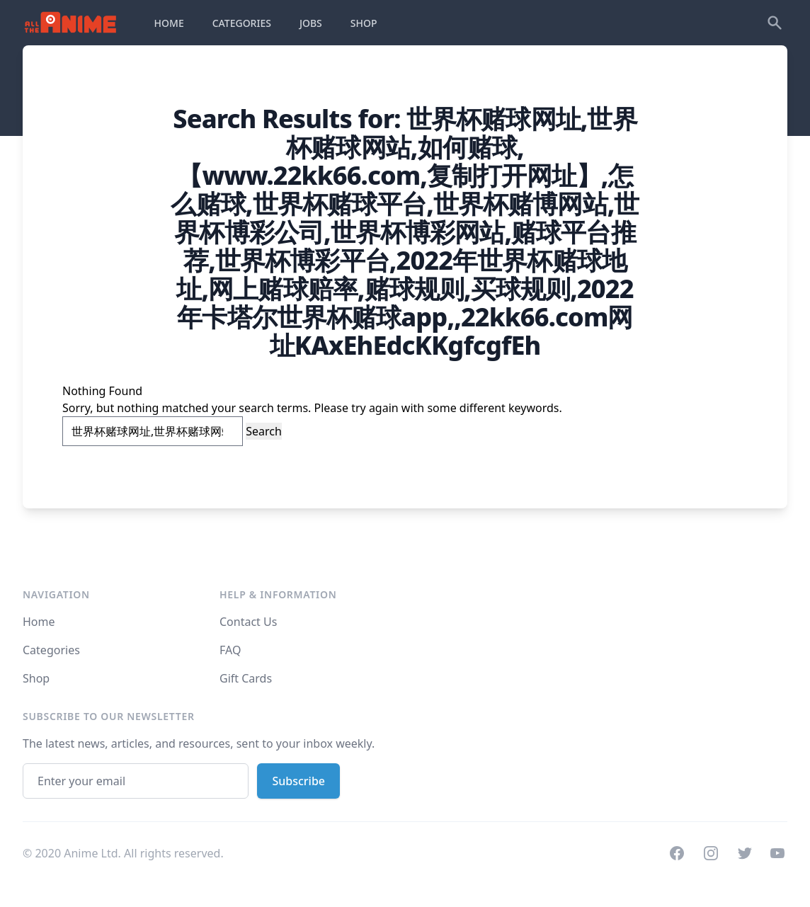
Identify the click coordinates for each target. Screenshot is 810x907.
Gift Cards (245, 678)
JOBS (311, 23)
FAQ (230, 650)
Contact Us (248, 621)
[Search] (774, 22)
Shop (36, 678)
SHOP (363, 23)
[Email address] (136, 781)
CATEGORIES (241, 23)
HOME (169, 23)
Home (39, 621)
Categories (51, 650)
